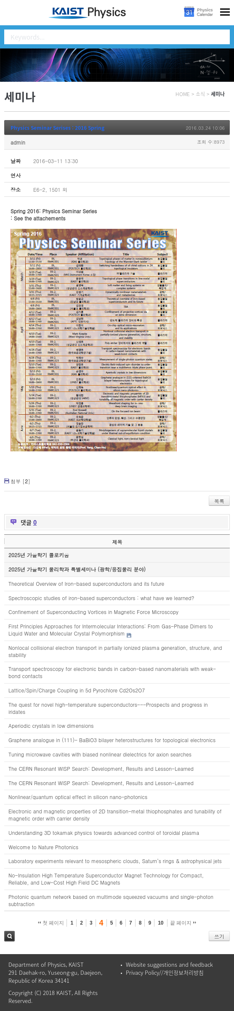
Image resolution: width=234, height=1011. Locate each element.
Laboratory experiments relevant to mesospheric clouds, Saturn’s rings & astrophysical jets (115, 860)
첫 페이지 (51, 923)
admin (18, 142)
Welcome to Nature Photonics (43, 846)
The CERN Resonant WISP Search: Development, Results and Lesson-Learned (101, 768)
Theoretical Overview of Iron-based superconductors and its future (86, 583)
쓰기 (219, 936)
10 (160, 923)
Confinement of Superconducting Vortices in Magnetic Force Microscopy (93, 611)
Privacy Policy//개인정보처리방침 (165, 972)
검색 (9, 936)
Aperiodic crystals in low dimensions (51, 725)
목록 (219, 500)
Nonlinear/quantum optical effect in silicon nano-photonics (77, 796)
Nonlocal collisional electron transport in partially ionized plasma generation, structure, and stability (115, 651)
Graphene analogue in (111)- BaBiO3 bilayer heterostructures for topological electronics (111, 739)
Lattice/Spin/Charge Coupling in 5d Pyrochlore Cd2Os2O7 (76, 690)
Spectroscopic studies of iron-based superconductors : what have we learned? (101, 597)
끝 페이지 (183, 923)
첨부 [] (20, 481)
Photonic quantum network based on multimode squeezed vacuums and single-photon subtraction (110, 900)
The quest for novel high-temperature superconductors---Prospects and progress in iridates (108, 708)
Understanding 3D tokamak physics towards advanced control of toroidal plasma (103, 832)
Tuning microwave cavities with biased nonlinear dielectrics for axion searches (99, 754)
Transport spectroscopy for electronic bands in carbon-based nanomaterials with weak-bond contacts (112, 672)
